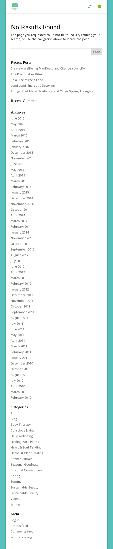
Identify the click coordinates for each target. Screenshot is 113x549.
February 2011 (21, 352)
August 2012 (19, 255)
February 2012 (21, 284)
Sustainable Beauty (24, 487)
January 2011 (20, 358)
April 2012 (18, 272)
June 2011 (17, 329)
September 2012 (22, 249)
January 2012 (20, 289)
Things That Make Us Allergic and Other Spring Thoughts (52, 91)
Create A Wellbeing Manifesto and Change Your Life (48, 68)
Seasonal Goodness (24, 464)
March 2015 (19, 181)
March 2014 (19, 221)
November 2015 (22, 158)
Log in (15, 520)
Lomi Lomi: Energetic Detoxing (33, 86)
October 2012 (20, 244)
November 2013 (22, 238)
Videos (15, 499)
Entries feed (19, 526)
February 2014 (21, 226)
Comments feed (22, 531)
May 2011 (17, 335)
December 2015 (22, 152)
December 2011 (22, 295)
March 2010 (19, 392)
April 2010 (18, 386)
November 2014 (22, 204)
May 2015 (17, 170)
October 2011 (20, 306)
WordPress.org (21, 537)
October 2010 (20, 369)
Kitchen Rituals (21, 459)
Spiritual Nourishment (27, 470)
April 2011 (18, 340)
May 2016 (17, 124)
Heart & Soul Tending (26, 447)
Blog (14, 419)
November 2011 (22, 301)
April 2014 (18, 215)
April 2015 (18, 175)
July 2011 (17, 324)
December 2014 (22, 198)
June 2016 (17, 118)
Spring (15, 476)
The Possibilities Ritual (27, 74)
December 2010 (22, 363)
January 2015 (20, 192)
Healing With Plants (25, 442)
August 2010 (19, 375)
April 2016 (18, 130)
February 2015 (21, 187)
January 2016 (20, 147)
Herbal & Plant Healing (27, 453)
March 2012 (19, 278)
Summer (17, 482)
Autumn (16, 413)
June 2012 (17, 266)
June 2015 (17, 164)
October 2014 (20, 210)
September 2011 (22, 312)
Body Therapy (21, 424)
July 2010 (17, 380)
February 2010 (21, 398)
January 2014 (20, 232)
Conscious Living (22, 430)
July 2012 (17, 261)
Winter (15, 504)
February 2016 (21, 141)
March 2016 (19, 135)
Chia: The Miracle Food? (27, 80)
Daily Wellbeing (22, 436)
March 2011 (19, 346)
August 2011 (19, 318)
